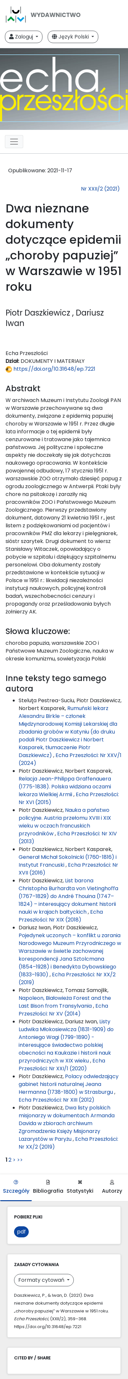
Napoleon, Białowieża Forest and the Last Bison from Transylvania (65, 1002)
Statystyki (80, 1187)
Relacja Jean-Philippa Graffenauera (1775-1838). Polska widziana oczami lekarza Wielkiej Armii (65, 786)
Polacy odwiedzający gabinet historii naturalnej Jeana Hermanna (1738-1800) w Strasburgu (69, 1084)
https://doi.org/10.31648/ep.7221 (50, 369)
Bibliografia (48, 1187)
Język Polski (71, 36)
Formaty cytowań (42, 1280)
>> (20, 1160)
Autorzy (112, 1187)
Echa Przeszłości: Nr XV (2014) (63, 1009)
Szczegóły (16, 1187)
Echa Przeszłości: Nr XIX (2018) (61, 915)
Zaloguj (21, 36)
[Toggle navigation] (14, 141)
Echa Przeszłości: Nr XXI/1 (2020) (62, 1064)
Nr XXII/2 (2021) (100, 189)
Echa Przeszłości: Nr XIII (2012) (56, 1100)
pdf (21, 1231)
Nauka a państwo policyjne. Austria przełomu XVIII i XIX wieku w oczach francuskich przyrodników (65, 821)
